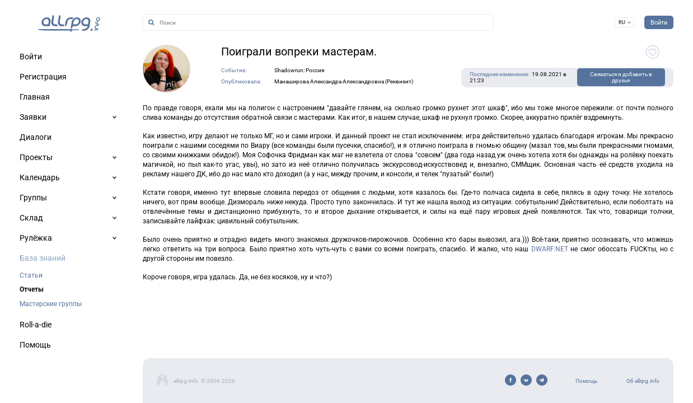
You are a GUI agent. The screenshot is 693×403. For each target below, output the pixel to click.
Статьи (31, 275)
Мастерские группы (51, 304)
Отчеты (32, 289)
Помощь (586, 381)
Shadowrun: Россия (299, 70)
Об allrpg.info (642, 381)
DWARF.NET (549, 249)
